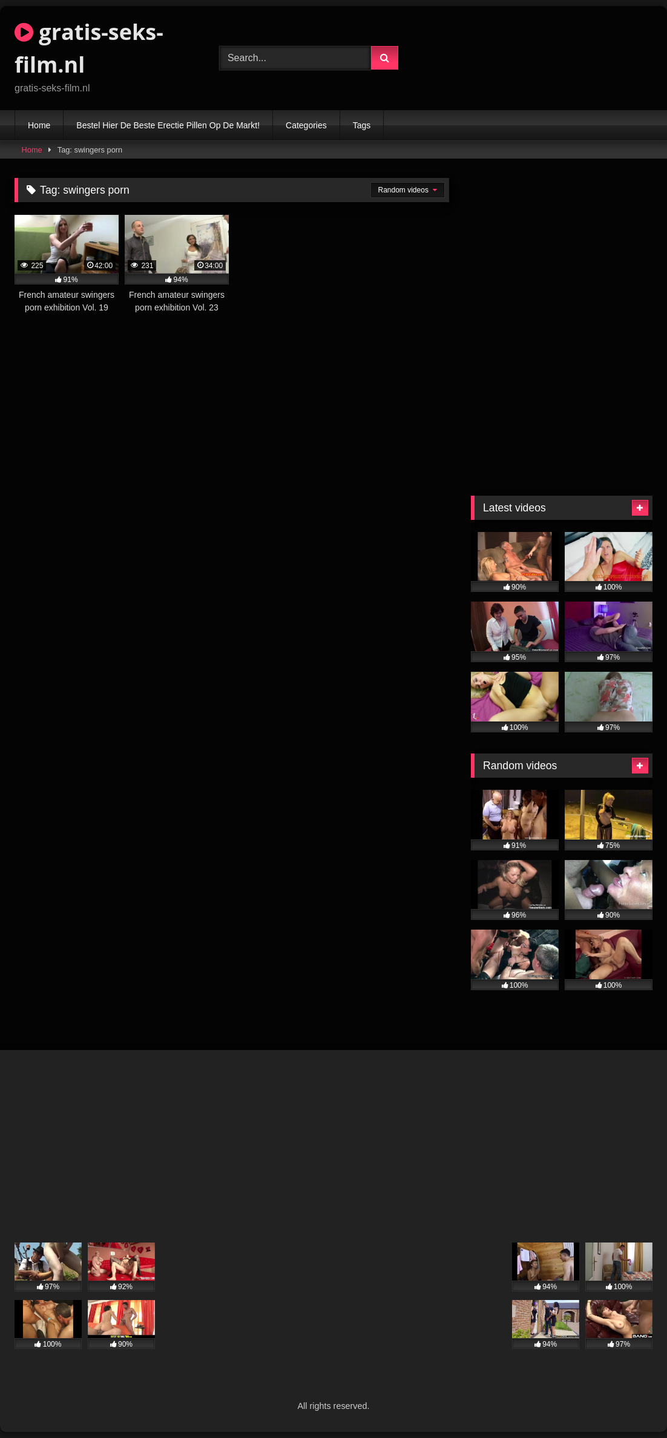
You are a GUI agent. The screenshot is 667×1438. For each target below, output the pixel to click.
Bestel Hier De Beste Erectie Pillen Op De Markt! (168, 125)
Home (39, 125)
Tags (362, 125)
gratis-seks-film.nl (89, 48)
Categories (306, 125)
